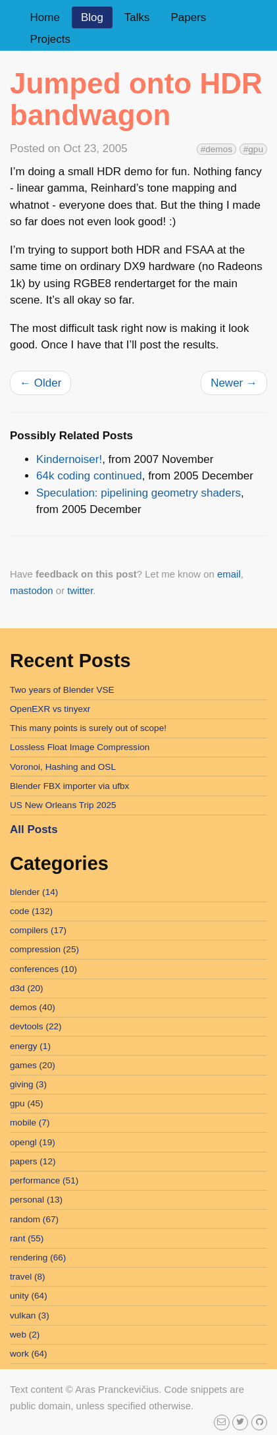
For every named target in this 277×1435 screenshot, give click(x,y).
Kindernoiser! (69, 459)
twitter (80, 590)
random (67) (34, 1219)
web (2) (24, 1335)
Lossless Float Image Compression (79, 747)
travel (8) (27, 1277)
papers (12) (33, 1161)
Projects (50, 39)
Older (40, 383)
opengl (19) (32, 1142)
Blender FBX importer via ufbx (69, 786)
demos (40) (32, 1007)
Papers (188, 17)
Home (45, 17)
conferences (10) (43, 969)
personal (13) (36, 1200)
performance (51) (44, 1180)
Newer (234, 383)
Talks (137, 17)
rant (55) (26, 1238)
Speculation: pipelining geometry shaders (138, 493)
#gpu (253, 149)
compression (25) (44, 949)
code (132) (31, 911)
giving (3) (28, 1084)
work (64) (28, 1354)
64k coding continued (89, 476)
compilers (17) (38, 930)
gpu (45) (26, 1103)
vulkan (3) (29, 1315)
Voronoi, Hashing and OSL (63, 767)
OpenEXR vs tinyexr (50, 709)
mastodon (31, 590)
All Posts (34, 829)
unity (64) (28, 1296)
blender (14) (34, 892)
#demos (216, 149)
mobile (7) (29, 1122)
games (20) (32, 1065)
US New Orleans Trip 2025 (63, 805)
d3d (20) (26, 988)
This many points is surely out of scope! (88, 728)
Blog (92, 17)
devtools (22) (36, 1026)
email (229, 574)
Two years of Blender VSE (62, 690)
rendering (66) (38, 1257)
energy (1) (30, 1046)
